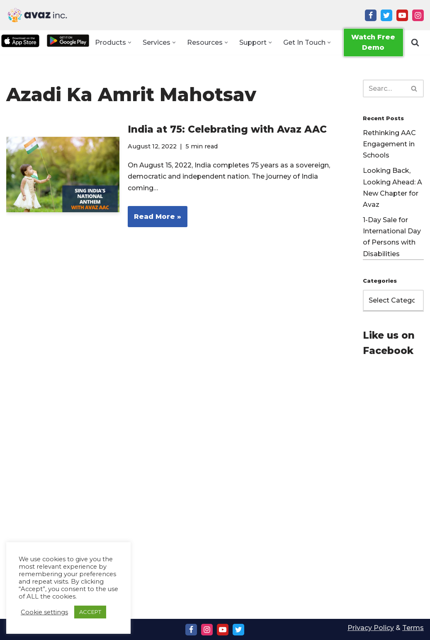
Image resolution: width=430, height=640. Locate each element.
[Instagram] (418, 15)
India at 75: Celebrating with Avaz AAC (227, 129)
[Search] (415, 43)
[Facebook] (371, 15)
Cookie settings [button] (44, 612)
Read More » (154, 219)
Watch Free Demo (373, 42)
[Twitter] (386, 15)
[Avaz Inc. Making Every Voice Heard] (37, 15)
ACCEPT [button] (90, 611)
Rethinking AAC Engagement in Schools (389, 144)
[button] (129, 42)
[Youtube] (402, 15)
